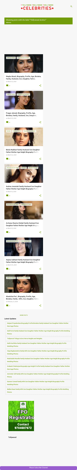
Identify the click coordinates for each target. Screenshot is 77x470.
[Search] (71, 6)
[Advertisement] (38, 40)
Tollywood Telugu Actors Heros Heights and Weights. (24, 338)
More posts (24, 315)
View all (8, 22)
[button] (40, 85)
